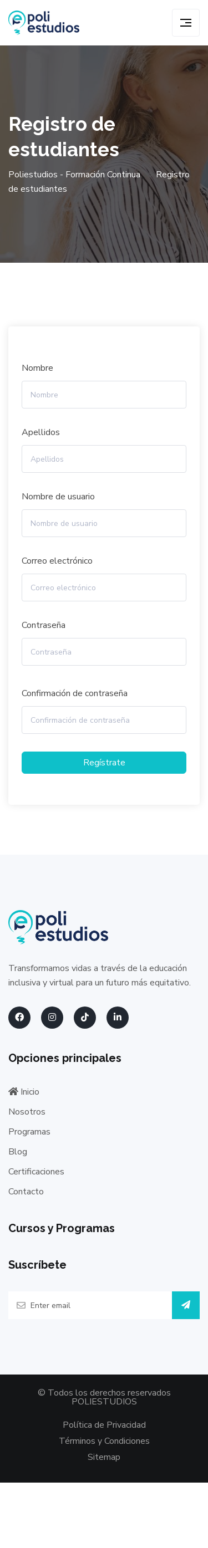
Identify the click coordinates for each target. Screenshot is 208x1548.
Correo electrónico (57, 561)
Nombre (37, 368)
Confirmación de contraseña (75, 693)
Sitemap (104, 1457)
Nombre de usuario (58, 497)
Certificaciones (36, 1172)
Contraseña (43, 625)
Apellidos (41, 432)
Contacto (26, 1192)
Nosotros (26, 1112)
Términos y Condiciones (104, 1441)
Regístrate (104, 763)
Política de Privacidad (104, 1425)
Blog (17, 1152)
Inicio (23, 1092)
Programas (29, 1132)
